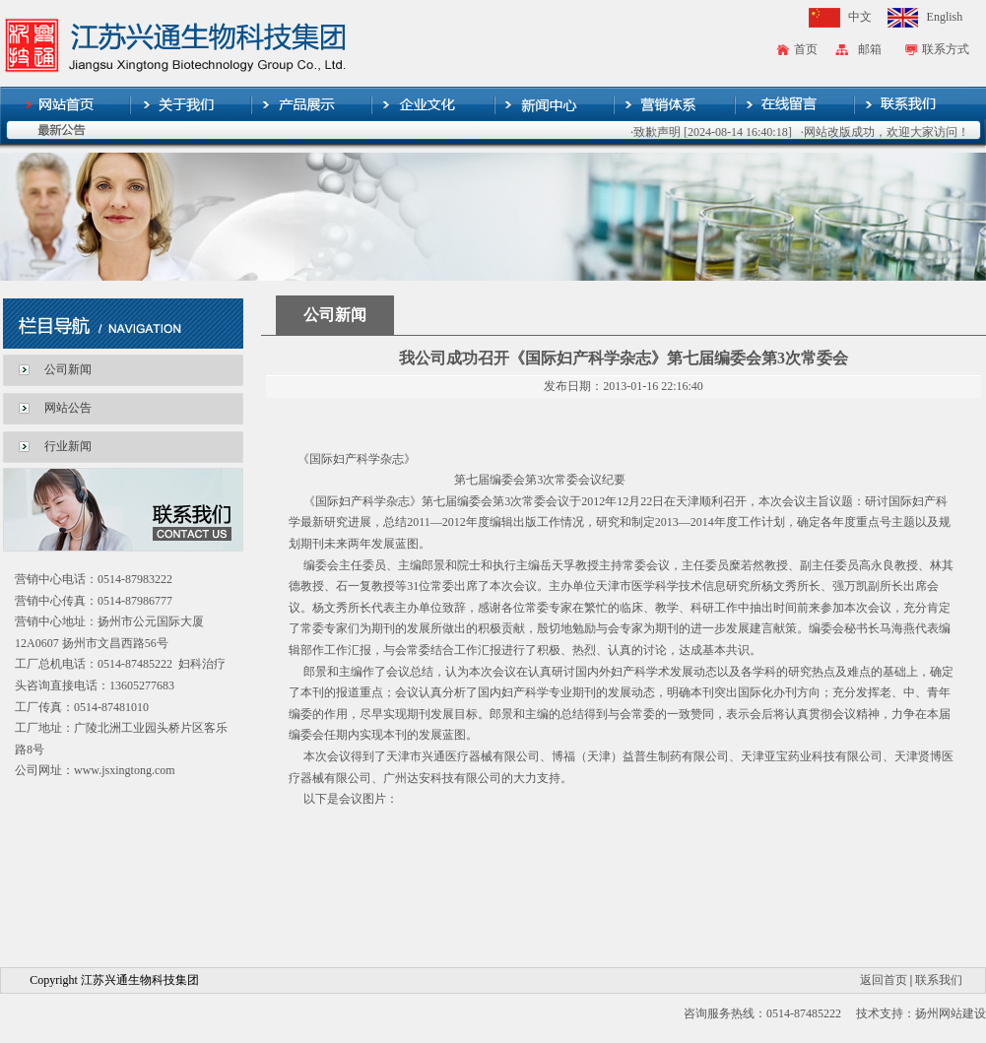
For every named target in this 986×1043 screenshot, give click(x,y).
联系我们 (938, 980)
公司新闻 (68, 369)
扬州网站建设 (950, 1013)
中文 (860, 17)
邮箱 (870, 49)
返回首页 (883, 980)
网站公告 (68, 408)
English (945, 17)
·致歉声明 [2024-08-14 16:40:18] (718, 132)
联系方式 (945, 49)
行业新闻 (68, 446)
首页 (806, 49)
